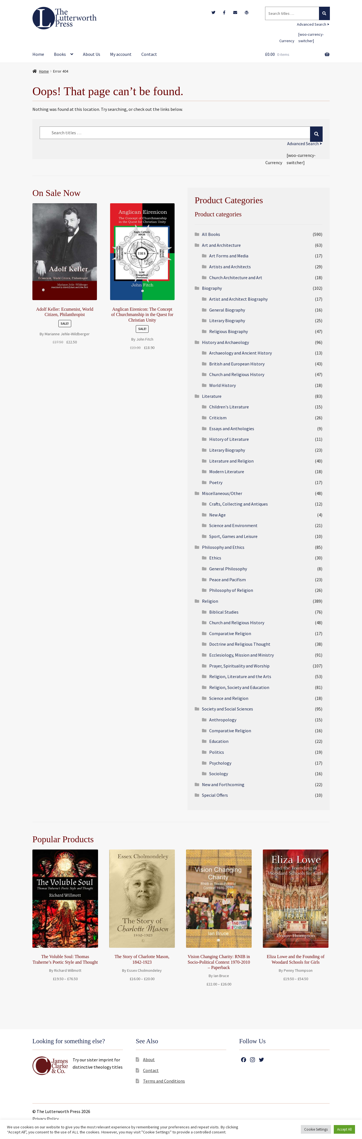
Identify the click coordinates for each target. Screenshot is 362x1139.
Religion (210, 601)
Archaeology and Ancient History (240, 353)
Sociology (218, 773)
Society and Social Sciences (227, 709)
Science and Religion (228, 698)
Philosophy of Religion (231, 590)
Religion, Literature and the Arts (240, 676)
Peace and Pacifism (227, 579)
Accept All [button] (344, 1129)
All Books (211, 234)
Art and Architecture (221, 245)
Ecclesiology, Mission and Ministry (241, 655)
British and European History (237, 364)
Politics (216, 752)
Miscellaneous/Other (222, 493)
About (149, 1059)
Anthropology (222, 719)
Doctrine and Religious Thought (239, 644)
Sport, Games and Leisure (233, 536)
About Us (91, 54)
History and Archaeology (225, 342)
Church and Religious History (236, 374)
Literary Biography (227, 320)
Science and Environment (233, 525)
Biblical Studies (224, 612)
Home (38, 54)
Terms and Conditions (164, 1081)
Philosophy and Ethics (223, 547)
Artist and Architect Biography (238, 299)
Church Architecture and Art (235, 277)
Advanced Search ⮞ (313, 24)
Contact (149, 54)
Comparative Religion (230, 633)
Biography (212, 288)
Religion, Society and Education (239, 687)
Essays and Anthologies (231, 428)
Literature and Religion (231, 461)
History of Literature (229, 439)
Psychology (220, 763)
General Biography (227, 310)
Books (60, 54)
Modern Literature (226, 471)
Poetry (215, 482)
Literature (212, 396)
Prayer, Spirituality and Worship (239, 666)
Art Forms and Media (228, 256)
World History (222, 385)
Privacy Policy (45, 1118)
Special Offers (215, 795)
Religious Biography (228, 331)
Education (218, 741)
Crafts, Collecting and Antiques (238, 504)
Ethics (215, 558)
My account (121, 54)
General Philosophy (228, 568)
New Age (217, 515)
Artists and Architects (230, 266)
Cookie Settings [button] (316, 1129)
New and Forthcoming (223, 784)
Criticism (218, 417)
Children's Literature (229, 407)
